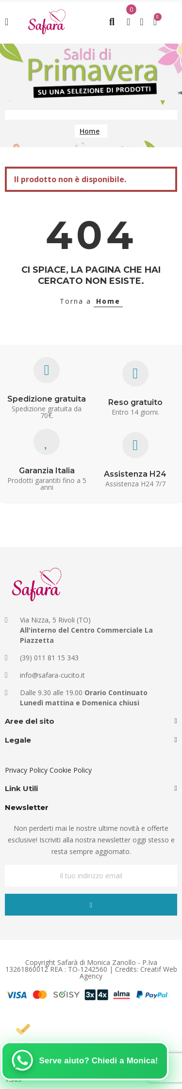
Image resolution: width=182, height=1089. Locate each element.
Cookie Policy (71, 770)
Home (108, 301)
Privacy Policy (26, 770)
